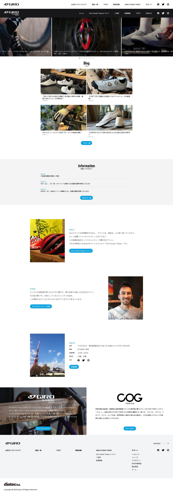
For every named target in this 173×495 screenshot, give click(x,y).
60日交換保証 (136, 463)
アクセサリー (136, 460)
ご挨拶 (116, 13)
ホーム (81, 13)
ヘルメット (136, 454)
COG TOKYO (129, 428)
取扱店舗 (116, 4)
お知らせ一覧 (86, 198)
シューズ (135, 457)
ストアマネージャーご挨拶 (41, 306)
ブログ (105, 4)
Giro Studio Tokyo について (106, 454)
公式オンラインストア (79, 4)
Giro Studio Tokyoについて (99, 13)
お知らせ (149, 13)
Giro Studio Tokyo (132, 4)
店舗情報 (127, 13)
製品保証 (135, 466)
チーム (134, 470)
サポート (149, 4)
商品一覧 (95, 4)
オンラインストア (43, 428)
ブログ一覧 (86, 143)
